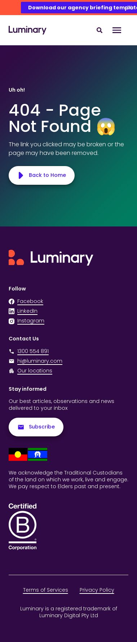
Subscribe (36, 427)
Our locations (34, 370)
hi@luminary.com (35, 361)
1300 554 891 (29, 351)
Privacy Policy (97, 589)
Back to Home (41, 175)
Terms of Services (45, 589)
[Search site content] (99, 30)
